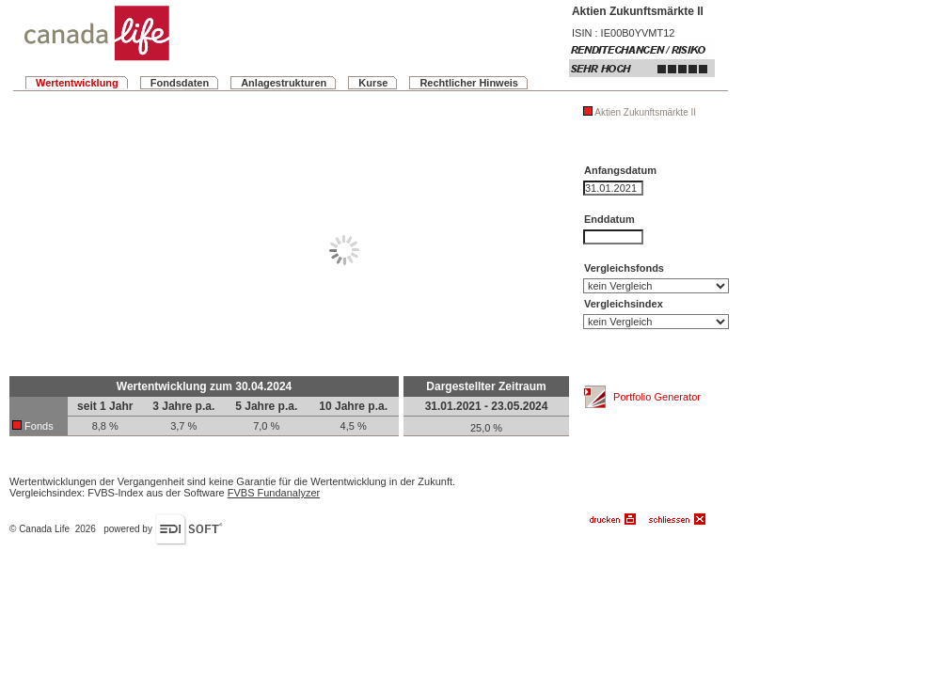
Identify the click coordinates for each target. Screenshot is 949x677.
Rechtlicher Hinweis (468, 82)
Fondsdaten (179, 82)
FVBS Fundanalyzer (274, 492)
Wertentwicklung (77, 82)
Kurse (373, 82)
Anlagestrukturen (283, 82)
